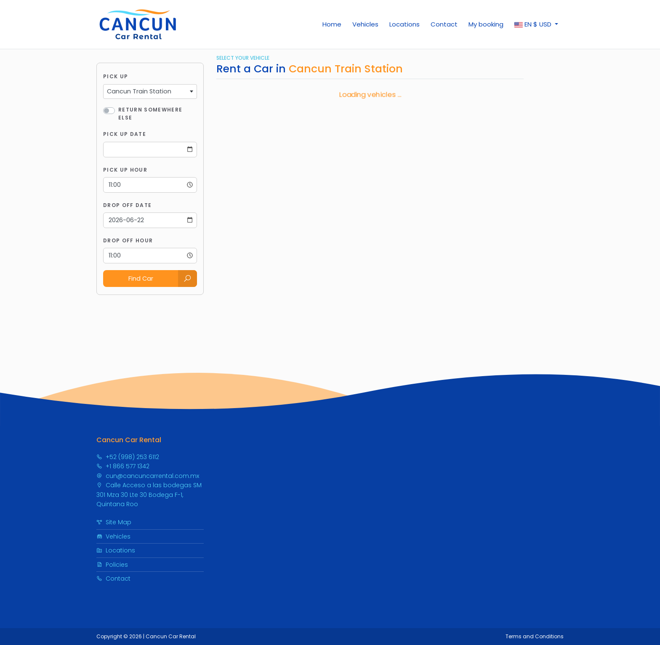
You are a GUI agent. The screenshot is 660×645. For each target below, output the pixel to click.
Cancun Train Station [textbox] (139, 91)
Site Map (113, 522)
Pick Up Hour (125, 169)
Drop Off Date (127, 205)
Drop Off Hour (128, 240)
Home (331, 24)
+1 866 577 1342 (122, 466)
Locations (404, 24)
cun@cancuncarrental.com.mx (147, 476)
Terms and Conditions (535, 636)
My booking (485, 24)
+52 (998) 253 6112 (127, 457)
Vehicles (365, 24)
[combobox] (150, 91)
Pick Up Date (124, 134)
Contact (444, 24)
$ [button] (533, 24)
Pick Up (115, 76)
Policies (112, 564)
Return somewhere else (150, 113)
